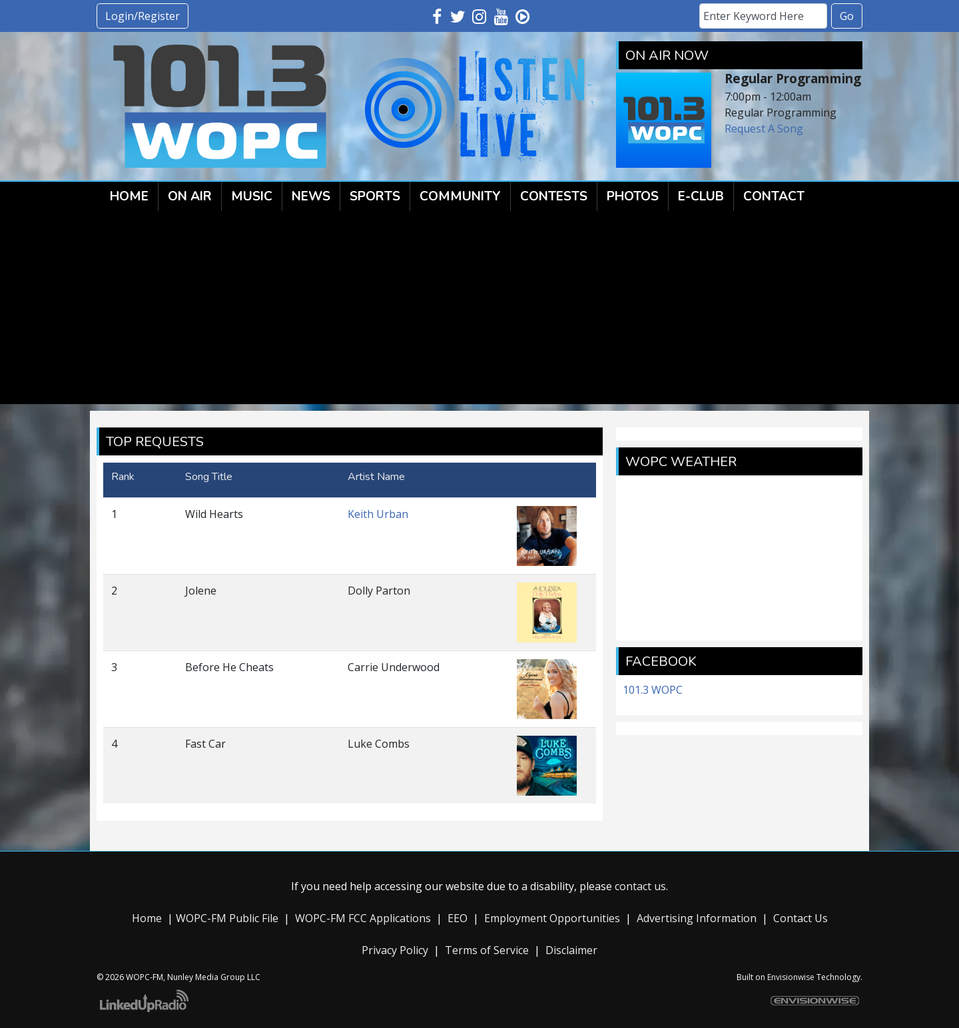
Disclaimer (571, 950)
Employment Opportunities (552, 918)
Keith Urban (378, 514)
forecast (739, 627)
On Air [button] (190, 196)
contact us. (641, 886)
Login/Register (142, 16)
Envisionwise (790, 977)
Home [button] (129, 196)
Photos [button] (633, 196)
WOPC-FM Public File (227, 918)
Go (847, 16)
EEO (458, 918)
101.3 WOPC (653, 689)
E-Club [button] (701, 196)
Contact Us (800, 918)
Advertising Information (697, 918)
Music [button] (251, 196)
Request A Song (764, 128)
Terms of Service (487, 950)
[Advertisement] (479, 311)
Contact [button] (773, 196)
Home (147, 918)
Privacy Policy (395, 950)
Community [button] (460, 196)
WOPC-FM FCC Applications (363, 918)
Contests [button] (553, 196)
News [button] (311, 196)
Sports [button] (375, 196)
